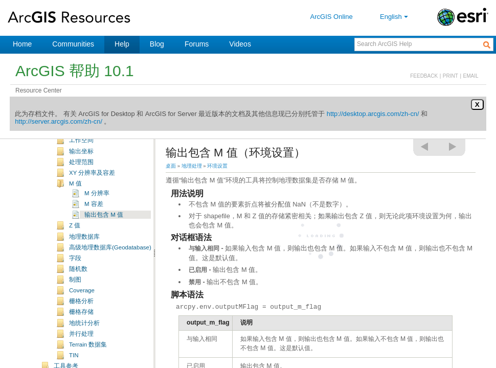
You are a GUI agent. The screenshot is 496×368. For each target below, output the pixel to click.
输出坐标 (81, 164)
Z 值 (74, 238)
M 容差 (93, 217)
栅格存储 (81, 324)
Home (22, 44)
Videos (240, 44)
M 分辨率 (96, 206)
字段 (75, 271)
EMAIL (471, 76)
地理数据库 (84, 249)
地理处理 (192, 166)
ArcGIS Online (331, 16)
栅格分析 (81, 314)
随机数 (78, 282)
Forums (197, 44)
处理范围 (81, 175)
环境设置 (217, 166)
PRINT (450, 76)
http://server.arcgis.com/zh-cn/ (58, 121)
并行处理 (81, 346)
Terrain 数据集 (88, 357)
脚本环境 (81, 142)
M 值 (75, 196)
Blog (157, 44)
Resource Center (38, 90)
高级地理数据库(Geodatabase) (110, 260)
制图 (75, 292)
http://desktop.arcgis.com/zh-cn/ (373, 114)
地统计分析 (84, 336)
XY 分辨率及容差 (92, 185)
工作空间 (81, 153)
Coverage (82, 303)
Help (122, 44)
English (395, 16)
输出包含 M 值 (103, 227)
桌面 (171, 166)
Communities (73, 44)
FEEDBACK (424, 76)
